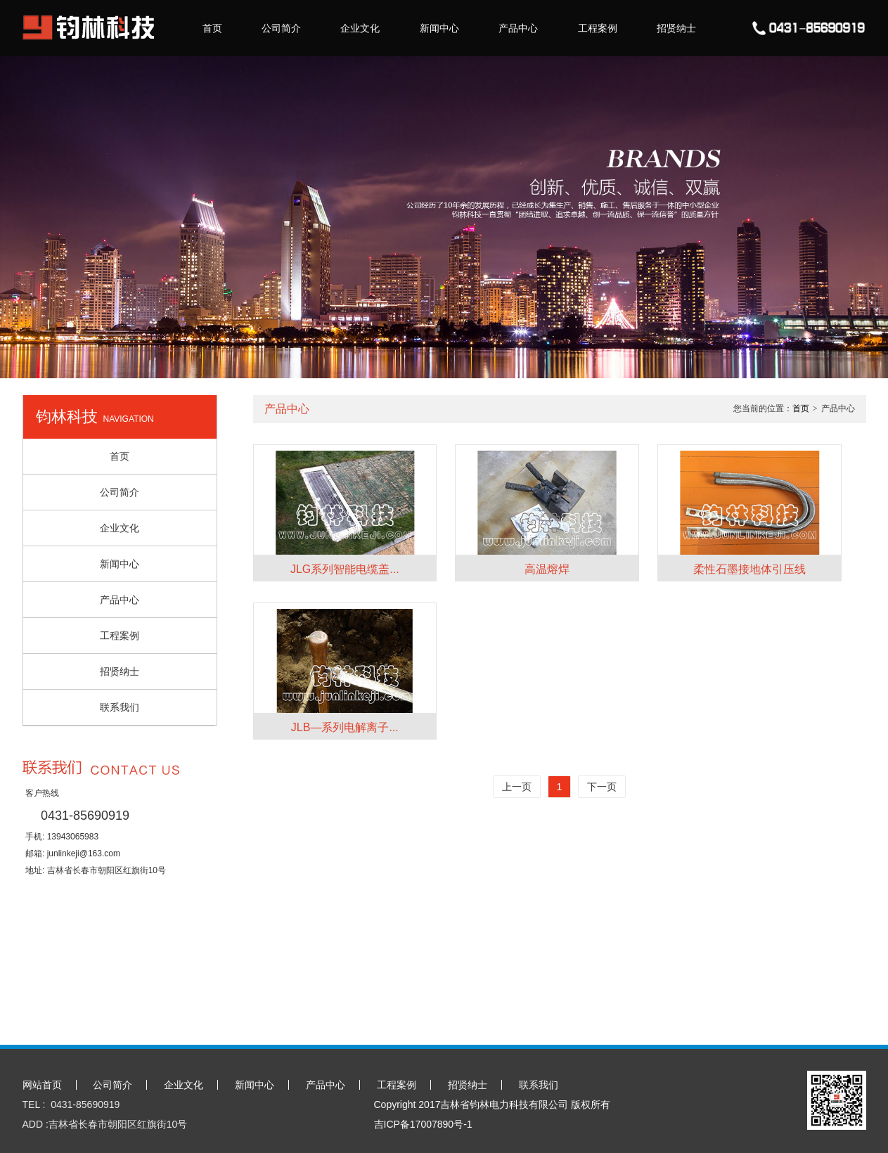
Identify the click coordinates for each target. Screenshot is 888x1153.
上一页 (517, 786)
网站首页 (42, 1085)
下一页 (602, 786)
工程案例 (597, 28)
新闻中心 (439, 28)
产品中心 (518, 28)
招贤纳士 (676, 28)
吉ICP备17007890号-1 (423, 1124)
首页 (212, 28)
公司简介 (281, 28)
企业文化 (360, 28)
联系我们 (119, 707)
